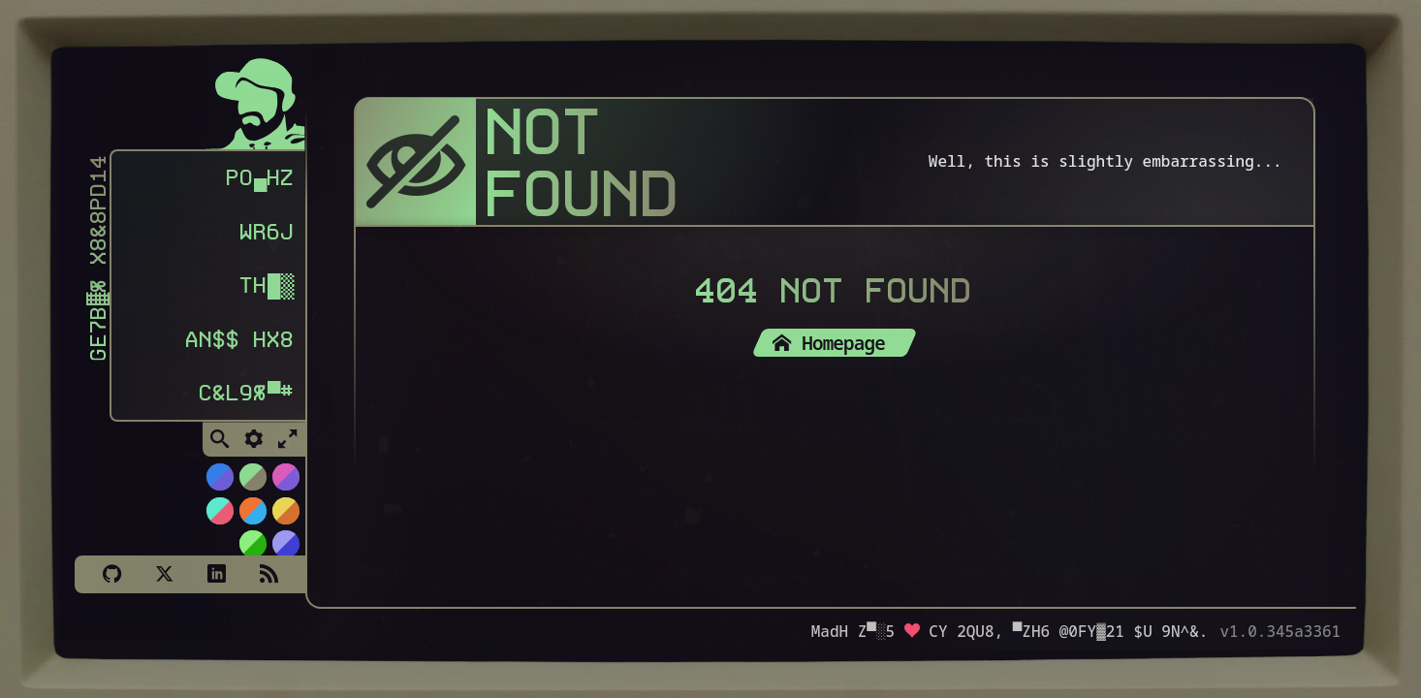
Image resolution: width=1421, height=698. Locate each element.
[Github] (111, 573)
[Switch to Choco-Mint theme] (252, 476)
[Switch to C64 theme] (284, 542)
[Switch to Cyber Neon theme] (284, 476)
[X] (163, 573)
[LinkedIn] (216, 573)
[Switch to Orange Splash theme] (252, 509)
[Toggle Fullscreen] (287, 438)
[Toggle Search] (220, 438)
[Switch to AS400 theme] (252, 542)
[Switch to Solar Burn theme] (284, 509)
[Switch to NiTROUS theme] (219, 476)
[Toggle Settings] (253, 438)
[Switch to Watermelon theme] (219, 509)
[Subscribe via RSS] (268, 573)
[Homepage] (255, 98)
